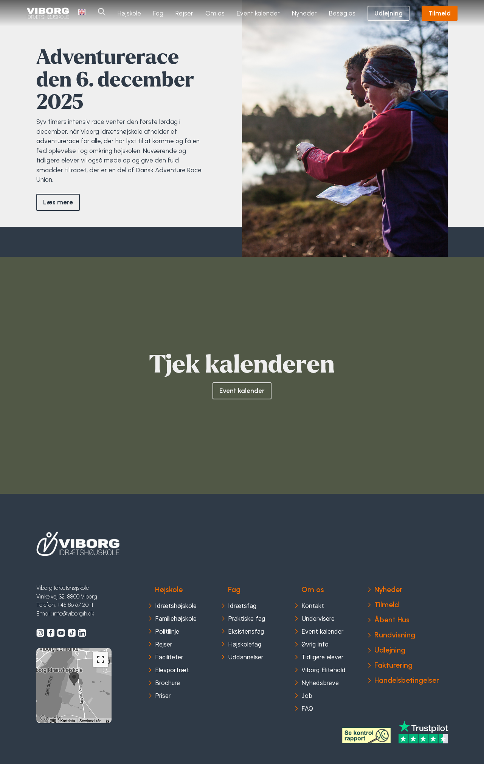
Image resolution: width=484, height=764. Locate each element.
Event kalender (258, 13)
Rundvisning (394, 634)
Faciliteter (169, 657)
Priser (163, 695)
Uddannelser (245, 657)
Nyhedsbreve (320, 683)
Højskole (129, 13)
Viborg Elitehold (323, 670)
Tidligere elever (322, 657)
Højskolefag (244, 644)
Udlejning (388, 13)
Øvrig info (315, 644)
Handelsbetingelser (406, 680)
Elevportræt (172, 670)
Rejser (184, 13)
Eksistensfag (246, 631)
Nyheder (304, 13)
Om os (215, 13)
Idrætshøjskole (176, 605)
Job (306, 695)
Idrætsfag (242, 605)
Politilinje (167, 631)
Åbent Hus (392, 619)
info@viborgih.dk (73, 613)
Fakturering (393, 665)
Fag (158, 13)
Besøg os (342, 13)
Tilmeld (439, 13)
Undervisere (318, 618)
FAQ (307, 708)
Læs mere (58, 202)
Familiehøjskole (176, 618)
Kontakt (312, 605)
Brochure (167, 683)
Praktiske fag (246, 618)
